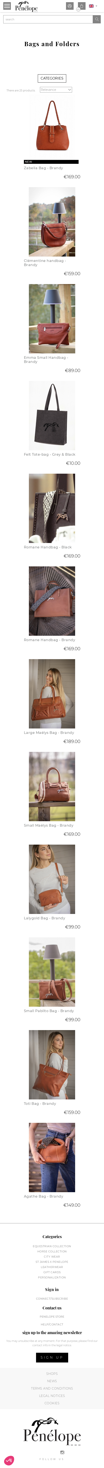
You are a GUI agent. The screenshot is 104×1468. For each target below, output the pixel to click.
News (52, 1381)
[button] (9, 1460)
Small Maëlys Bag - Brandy (49, 825)
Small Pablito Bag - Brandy (49, 1011)
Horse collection (52, 1251)
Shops (52, 1374)
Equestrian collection (52, 1246)
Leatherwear (52, 1267)
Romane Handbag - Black (48, 547)
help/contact (52, 1324)
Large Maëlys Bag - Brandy (49, 733)
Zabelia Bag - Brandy (43, 168)
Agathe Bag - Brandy (43, 1196)
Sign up (52, 1357)
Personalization (52, 1277)
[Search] (48, 19)
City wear (52, 1256)
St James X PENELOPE (52, 1261)
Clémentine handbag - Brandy (45, 263)
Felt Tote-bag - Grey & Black (50, 454)
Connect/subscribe (52, 1298)
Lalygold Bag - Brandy (44, 918)
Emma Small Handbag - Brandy (46, 360)
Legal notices (52, 1396)
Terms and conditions (52, 1388)
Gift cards (52, 1272)
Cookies (52, 1403)
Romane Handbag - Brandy (49, 640)
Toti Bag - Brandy (40, 1104)
